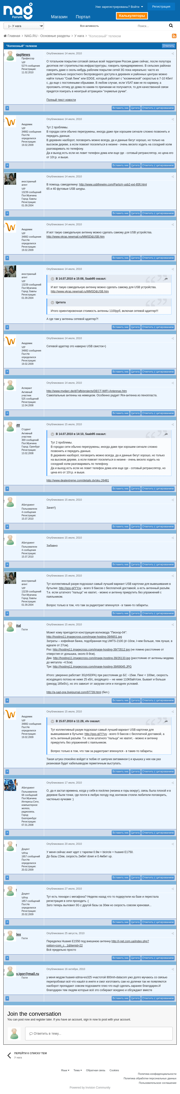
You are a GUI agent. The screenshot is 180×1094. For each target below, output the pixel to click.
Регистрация (161, 6)
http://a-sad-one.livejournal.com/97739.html (73, 692)
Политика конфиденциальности (157, 1073)
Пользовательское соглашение (157, 1082)
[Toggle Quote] (53, 279)
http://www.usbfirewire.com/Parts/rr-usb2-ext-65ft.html (113, 184)
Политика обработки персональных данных (150, 1078)
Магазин (59, 16)
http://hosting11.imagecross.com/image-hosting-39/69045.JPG (92, 666)
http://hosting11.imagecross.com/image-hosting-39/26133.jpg (91, 658)
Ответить (168, 45)
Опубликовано (64, 53)
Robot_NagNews (17, 54)
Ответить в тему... (45, 1033)
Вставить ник (121, 107)
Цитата (135, 107)
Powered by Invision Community (90, 1087)
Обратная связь (95, 1070)
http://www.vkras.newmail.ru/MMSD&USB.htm (75, 236)
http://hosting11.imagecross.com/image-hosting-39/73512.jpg (91, 649)
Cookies (114, 1070)
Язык (65, 1070)
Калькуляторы (132, 16)
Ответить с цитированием (158, 107)
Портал (83, 16)
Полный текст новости (61, 100)
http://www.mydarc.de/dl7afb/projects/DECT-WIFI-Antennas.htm (86, 391)
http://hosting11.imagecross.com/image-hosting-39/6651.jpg (84, 636)
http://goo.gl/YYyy (70, 588)
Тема (78, 1070)
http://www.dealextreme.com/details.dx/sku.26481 (77, 480)
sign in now (90, 1019)
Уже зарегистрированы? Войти (119, 7)
